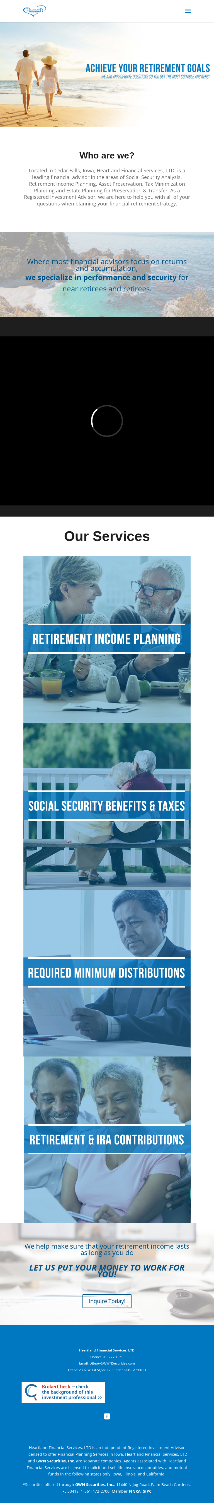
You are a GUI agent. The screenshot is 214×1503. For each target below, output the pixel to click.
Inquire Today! (107, 1301)
